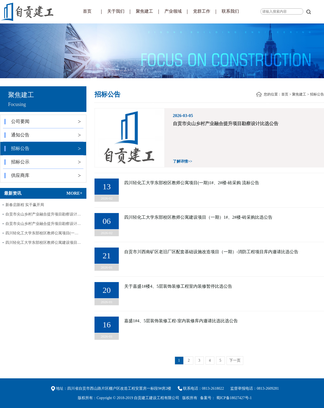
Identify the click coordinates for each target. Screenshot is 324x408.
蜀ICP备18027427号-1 (234, 398)
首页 (87, 11)
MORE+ (74, 193)
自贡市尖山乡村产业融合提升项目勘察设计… (43, 214)
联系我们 (230, 11)
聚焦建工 (144, 11)
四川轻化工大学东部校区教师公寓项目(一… (42, 233)
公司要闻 (42, 121)
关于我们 (115, 11)
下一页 (235, 360)
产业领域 (173, 11)
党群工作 (201, 11)
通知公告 (42, 135)
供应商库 (42, 175)
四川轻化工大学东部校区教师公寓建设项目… (43, 243)
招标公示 (42, 162)
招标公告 (42, 148)
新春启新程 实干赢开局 (24, 205)
